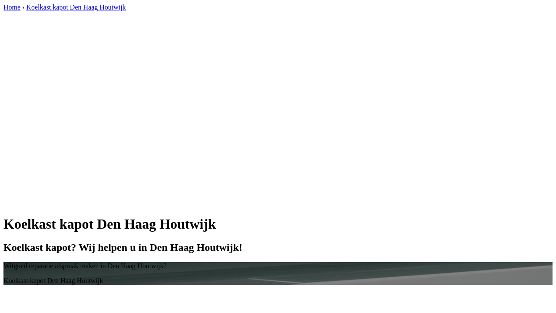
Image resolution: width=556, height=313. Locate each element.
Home (11, 7)
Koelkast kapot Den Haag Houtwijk (76, 7)
